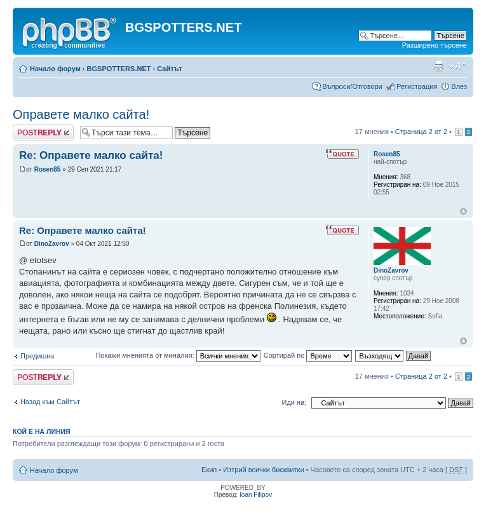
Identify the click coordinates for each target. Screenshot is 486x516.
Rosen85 (47, 169)
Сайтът (169, 68)
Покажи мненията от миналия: (177, 355)
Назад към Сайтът (50, 401)
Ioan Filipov (256, 494)
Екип (209, 469)
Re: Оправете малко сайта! (91, 155)
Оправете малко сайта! (81, 114)
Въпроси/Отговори (352, 86)
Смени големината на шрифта (458, 66)
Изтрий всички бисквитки (263, 469)
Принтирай (438, 66)
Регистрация (416, 86)
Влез (459, 86)
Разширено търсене (434, 45)
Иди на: (294, 402)
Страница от (421, 131)
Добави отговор (43, 132)
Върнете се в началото (463, 211)
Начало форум (55, 68)
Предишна (37, 356)
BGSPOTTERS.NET (119, 68)
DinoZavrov (51, 243)
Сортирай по (308, 355)
